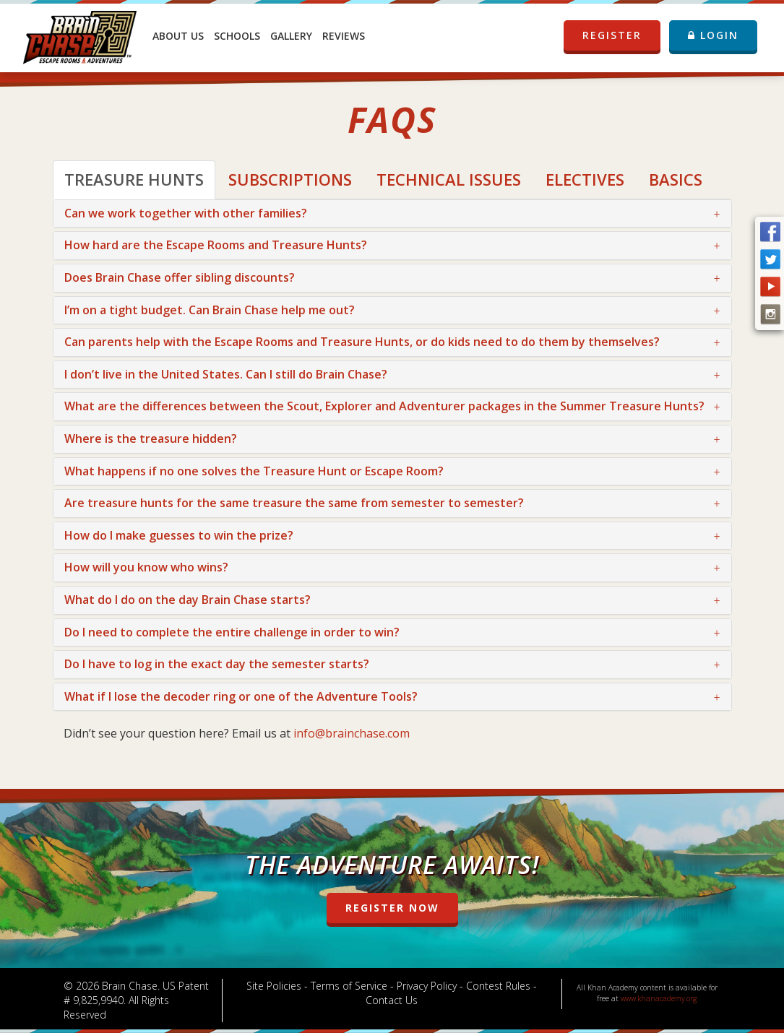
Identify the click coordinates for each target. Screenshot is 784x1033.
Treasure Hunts (134, 179)
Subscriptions (290, 179)
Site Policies (273, 986)
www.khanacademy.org (659, 998)
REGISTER (612, 35)
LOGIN (713, 35)
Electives (585, 179)
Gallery (291, 36)
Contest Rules (498, 986)
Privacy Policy (427, 986)
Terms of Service (349, 986)
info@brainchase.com (351, 733)
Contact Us (392, 1000)
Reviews (343, 36)
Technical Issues (448, 179)
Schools (237, 36)
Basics (675, 179)
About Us (178, 36)
